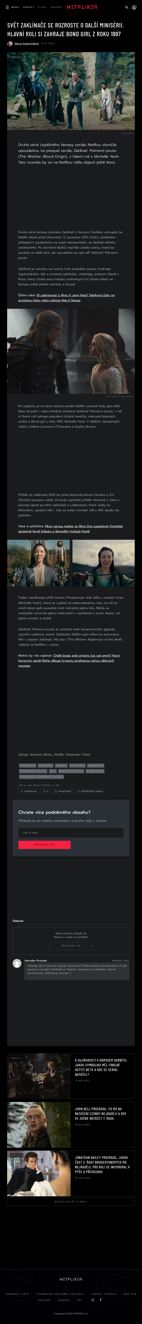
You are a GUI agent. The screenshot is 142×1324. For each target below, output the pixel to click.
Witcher (46, 764)
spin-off (78, 764)
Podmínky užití (17, 1294)
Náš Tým (130, 1294)
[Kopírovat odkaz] (91, 790)
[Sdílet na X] (47, 790)
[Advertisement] (71, 198)
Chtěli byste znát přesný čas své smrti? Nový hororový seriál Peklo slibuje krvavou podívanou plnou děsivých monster (70, 660)
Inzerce (64, 1300)
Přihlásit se (45, 844)
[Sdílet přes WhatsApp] (63, 790)
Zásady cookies (104, 1294)
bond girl (96, 770)
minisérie (96, 764)
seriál (62, 764)
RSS (80, 1300)
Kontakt (44, 1300)
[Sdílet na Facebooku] (29, 790)
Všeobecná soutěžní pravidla (60, 1294)
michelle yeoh (71, 770)
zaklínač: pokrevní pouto (42, 776)
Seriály (17, 57)
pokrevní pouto (34, 770)
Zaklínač (28, 764)
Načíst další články (71, 1201)
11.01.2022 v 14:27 (120, 960)
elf (53, 770)
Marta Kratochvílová (27, 44)
